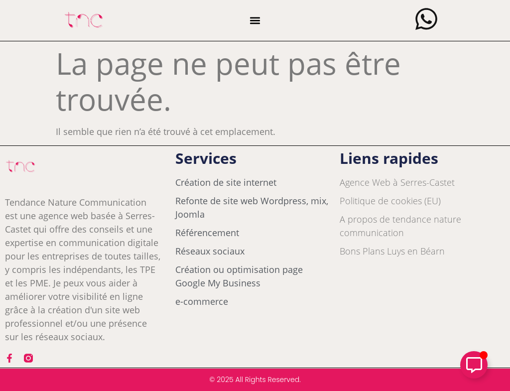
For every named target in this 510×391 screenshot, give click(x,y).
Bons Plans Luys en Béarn (392, 251)
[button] (255, 20)
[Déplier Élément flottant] (474, 365)
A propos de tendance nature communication (400, 226)
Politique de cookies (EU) (390, 201)
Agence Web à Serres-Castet (397, 182)
